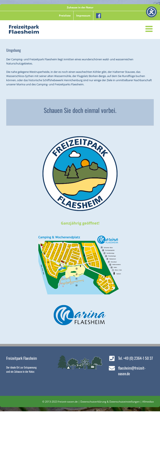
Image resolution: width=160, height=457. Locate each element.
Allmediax (148, 401)
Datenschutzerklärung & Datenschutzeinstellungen (110, 401)
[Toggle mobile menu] (149, 29)
